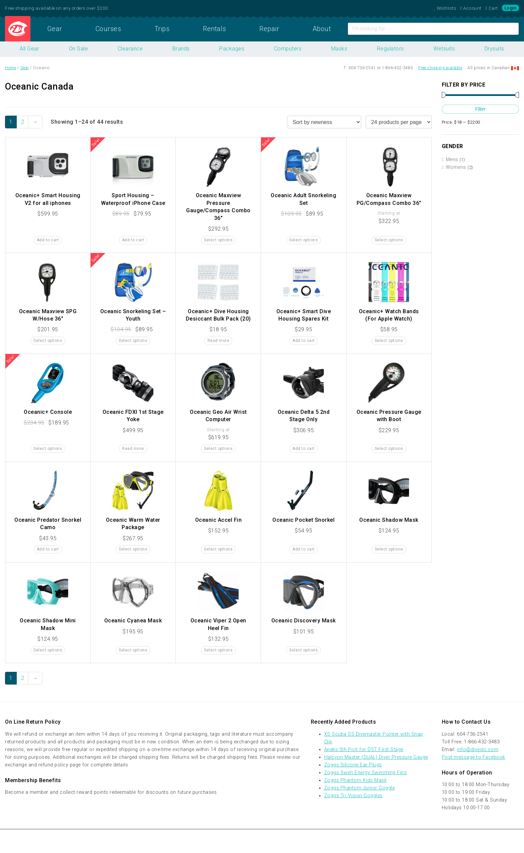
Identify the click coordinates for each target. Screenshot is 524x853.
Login (511, 7)
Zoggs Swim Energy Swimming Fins (365, 772)
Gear (54, 29)
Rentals (214, 29)
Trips (162, 29)
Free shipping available (440, 68)
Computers (288, 48)
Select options (218, 240)
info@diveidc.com (477, 749)
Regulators (390, 48)
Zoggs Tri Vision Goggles (353, 796)
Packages (231, 48)
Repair (269, 29)
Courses (108, 29)
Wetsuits (444, 48)
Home (17, 28)
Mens (452, 159)
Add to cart (48, 240)
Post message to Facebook (473, 757)
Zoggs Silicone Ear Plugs (353, 765)
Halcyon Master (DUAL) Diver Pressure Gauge (376, 757)
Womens (456, 167)
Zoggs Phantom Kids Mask (355, 780)
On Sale (78, 48)
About (321, 29)
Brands (181, 48)
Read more (219, 340)
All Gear (29, 48)
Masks (339, 48)
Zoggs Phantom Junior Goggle (359, 788)
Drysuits (494, 48)
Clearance (130, 48)
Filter (480, 109)
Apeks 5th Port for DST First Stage (363, 749)
